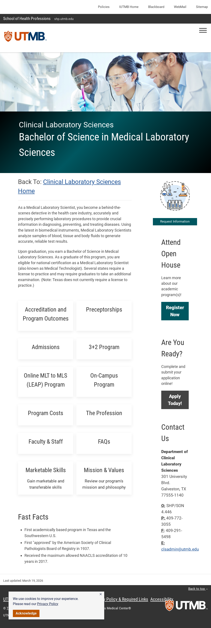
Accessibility (161, 599)
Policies (104, 7)
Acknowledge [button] (26, 613)
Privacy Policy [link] (47, 604)
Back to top (198, 589)
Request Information (175, 221)
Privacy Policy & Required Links (120, 599)
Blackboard (156, 7)
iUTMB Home (129, 7)
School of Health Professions (27, 18)
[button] (100, 594)
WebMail (180, 7)
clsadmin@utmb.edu (180, 549)
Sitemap (202, 7)
